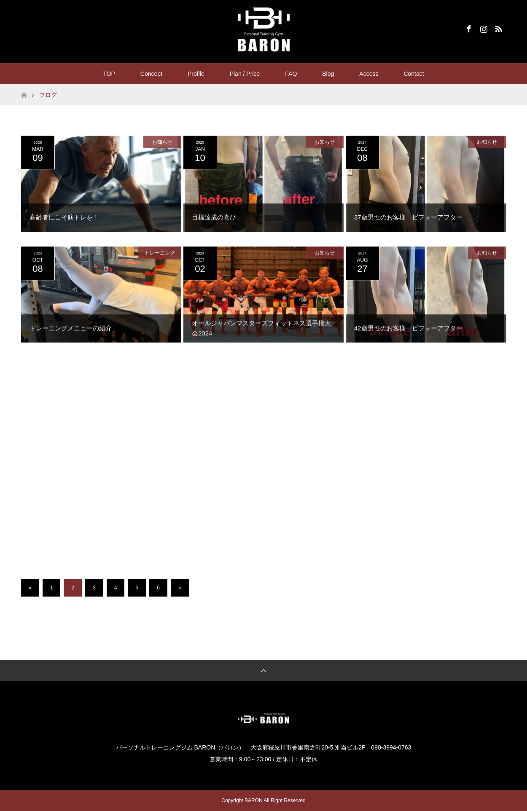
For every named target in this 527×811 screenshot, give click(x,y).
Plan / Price (245, 73)
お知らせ (162, 142)
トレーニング (160, 254)
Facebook (468, 27)
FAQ (291, 73)
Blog (328, 73)
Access (368, 73)
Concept (151, 73)
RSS (497, 27)
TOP (109, 73)
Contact (413, 73)
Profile (196, 73)
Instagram (482, 27)
